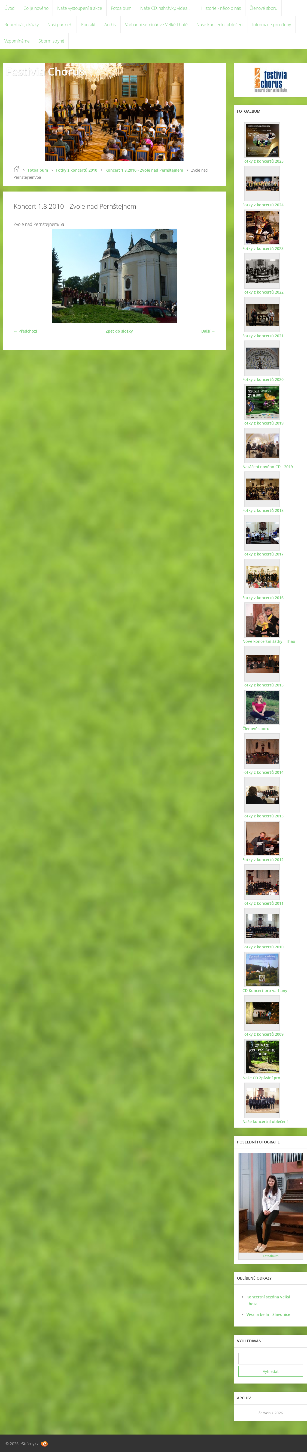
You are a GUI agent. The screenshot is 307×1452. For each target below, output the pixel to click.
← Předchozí (25, 331)
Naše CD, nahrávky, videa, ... (166, 8)
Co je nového (35, 8)
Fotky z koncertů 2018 (263, 510)
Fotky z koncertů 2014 (263, 772)
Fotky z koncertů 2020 (263, 379)
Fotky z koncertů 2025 (263, 161)
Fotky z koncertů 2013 (263, 815)
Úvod (9, 8)
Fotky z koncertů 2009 (263, 1034)
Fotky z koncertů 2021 (263, 335)
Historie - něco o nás (221, 8)
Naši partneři (59, 25)
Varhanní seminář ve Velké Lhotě (156, 25)
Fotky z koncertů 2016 (263, 597)
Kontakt (88, 25)
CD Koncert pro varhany (264, 990)
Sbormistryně (51, 41)
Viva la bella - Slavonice (268, 1314)
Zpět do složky (119, 331)
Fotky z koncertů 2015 (263, 685)
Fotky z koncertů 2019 (263, 423)
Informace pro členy (271, 25)
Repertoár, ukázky (21, 25)
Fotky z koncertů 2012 (263, 859)
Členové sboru (263, 8)
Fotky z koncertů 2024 (263, 204)
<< (244, 1412)
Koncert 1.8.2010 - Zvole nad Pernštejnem (144, 170)
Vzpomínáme (17, 41)
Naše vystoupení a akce (79, 8)
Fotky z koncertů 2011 (263, 903)
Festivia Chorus (44, 71)
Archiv (110, 25)
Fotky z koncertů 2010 (76, 170)
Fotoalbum (121, 8)
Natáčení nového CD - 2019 (267, 466)
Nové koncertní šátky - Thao (268, 641)
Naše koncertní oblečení (220, 25)
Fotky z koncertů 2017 (263, 554)
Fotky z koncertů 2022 (263, 292)
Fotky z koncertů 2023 (263, 248)
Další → (208, 331)
